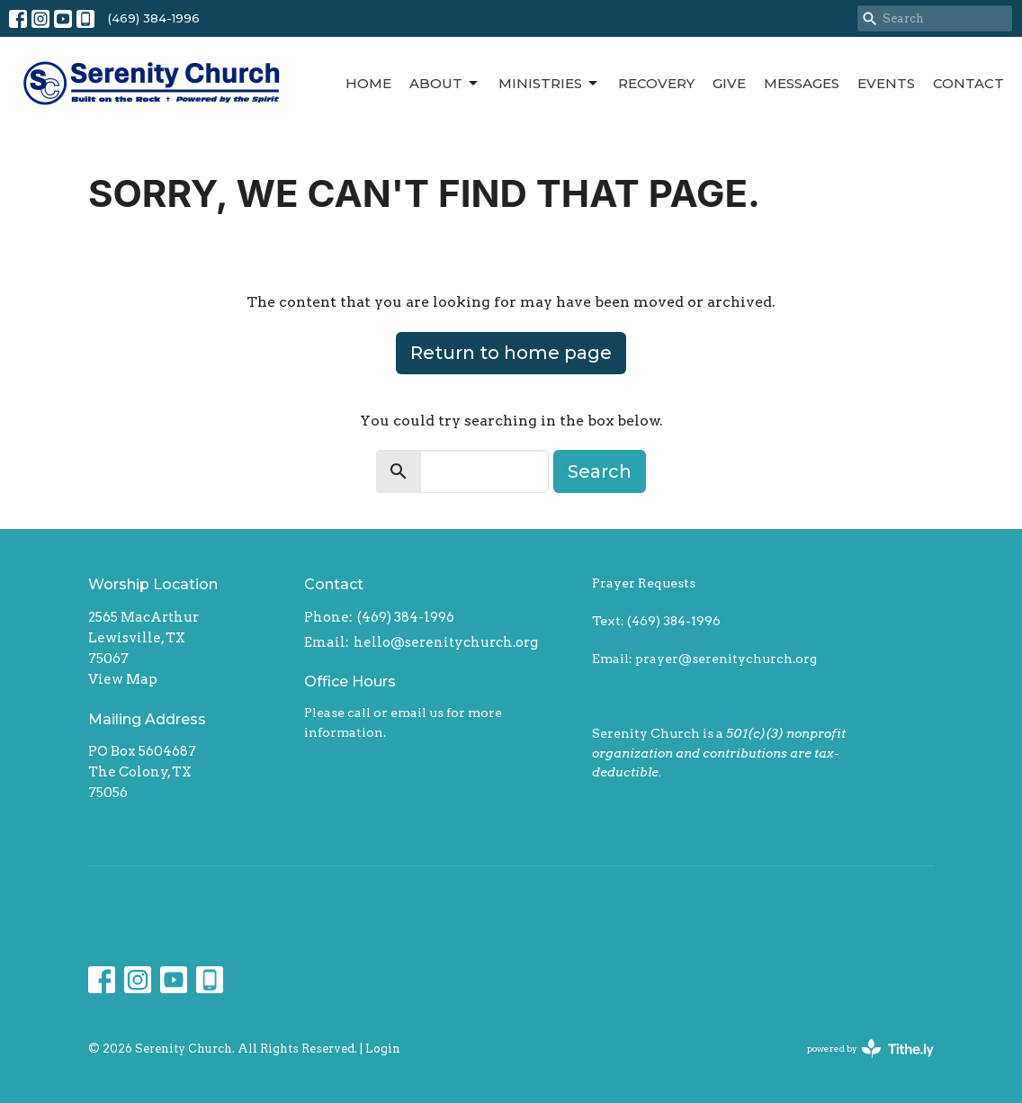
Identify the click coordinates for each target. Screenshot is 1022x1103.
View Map (122, 679)
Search (600, 471)
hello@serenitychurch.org (446, 642)
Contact (968, 83)
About (444, 84)
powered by (870, 1048)
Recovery (656, 83)
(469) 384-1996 (154, 18)
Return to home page (511, 352)
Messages (801, 83)
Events (886, 83)
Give (729, 83)
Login (382, 1048)
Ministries (549, 84)
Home (368, 83)
